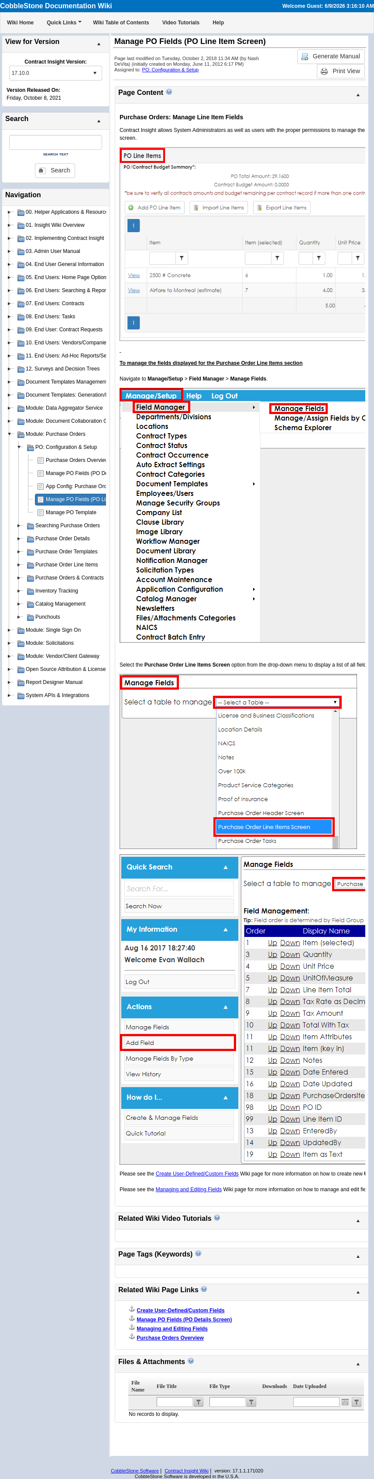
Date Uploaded (309, 1386)
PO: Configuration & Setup (170, 69)
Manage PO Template (71, 512)
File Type (219, 1386)
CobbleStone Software (135, 1470)
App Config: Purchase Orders (80, 486)
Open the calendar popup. (345, 1402)
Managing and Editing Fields (172, 1329)
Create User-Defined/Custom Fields (180, 1310)
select (95, 73)
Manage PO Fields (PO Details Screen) (91, 473)
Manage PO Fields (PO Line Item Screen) (94, 499)
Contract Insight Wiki (187, 1470)
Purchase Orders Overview (77, 460)
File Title (167, 1386)
